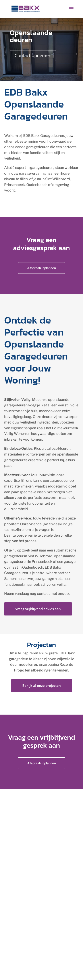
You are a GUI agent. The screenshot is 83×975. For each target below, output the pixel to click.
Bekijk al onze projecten (41, 685)
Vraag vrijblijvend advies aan (38, 609)
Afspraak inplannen (41, 268)
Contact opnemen (33, 55)
